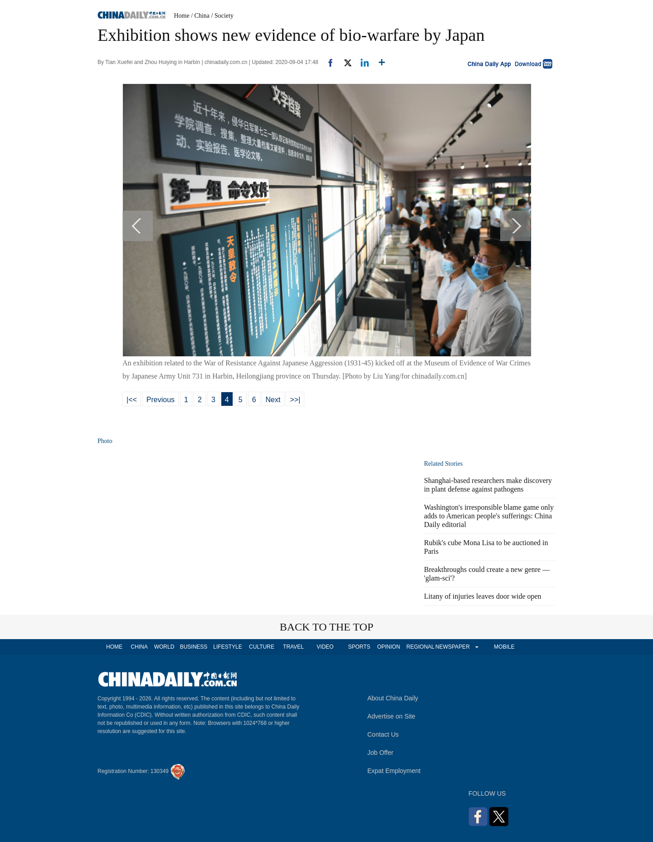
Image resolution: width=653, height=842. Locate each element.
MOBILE (504, 647)
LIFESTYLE (227, 647)
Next (273, 400)
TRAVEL (293, 647)
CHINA (139, 647)
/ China (200, 15)
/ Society (222, 15)
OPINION (388, 647)
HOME (114, 647)
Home (182, 15)
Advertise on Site (391, 716)
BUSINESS (194, 647)
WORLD (164, 647)
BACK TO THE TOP (327, 627)
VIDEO (325, 647)
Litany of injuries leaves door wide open (482, 596)
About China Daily (392, 698)
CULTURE (261, 647)
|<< (132, 400)
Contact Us (383, 734)
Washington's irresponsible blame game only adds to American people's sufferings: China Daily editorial (489, 515)
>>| (295, 400)
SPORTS (359, 647)
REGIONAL (420, 647)
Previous (160, 400)
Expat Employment (394, 770)
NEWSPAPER (452, 647)
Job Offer (380, 752)
